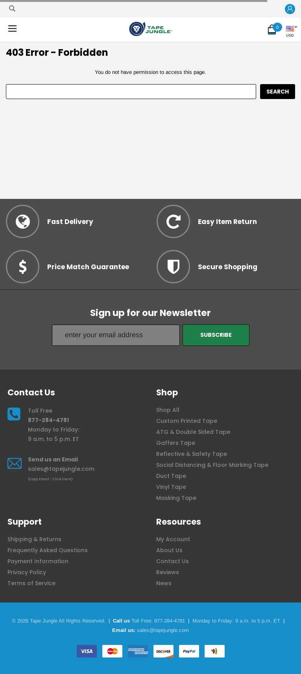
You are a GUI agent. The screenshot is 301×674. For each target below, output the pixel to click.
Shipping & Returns (34, 539)
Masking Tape (176, 498)
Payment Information (37, 561)
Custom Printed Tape (186, 421)
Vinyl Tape (171, 487)
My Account (173, 539)
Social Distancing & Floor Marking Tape (212, 465)
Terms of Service (31, 583)
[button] (290, 9)
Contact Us (172, 561)
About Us (169, 550)
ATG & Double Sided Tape (193, 432)
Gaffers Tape (175, 443)
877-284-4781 (48, 420)
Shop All (167, 410)
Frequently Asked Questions (47, 550)
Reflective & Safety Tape (191, 454)
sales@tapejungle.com (61, 469)
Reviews (167, 572)
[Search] (12, 8)
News (164, 583)
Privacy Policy (26, 572)
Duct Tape (171, 476)
